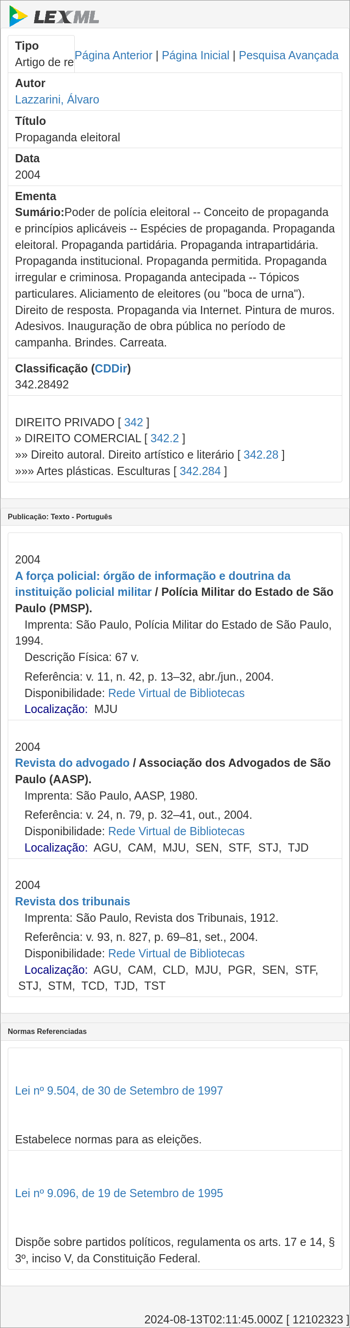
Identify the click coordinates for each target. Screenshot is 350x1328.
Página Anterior (114, 55)
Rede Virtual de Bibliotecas (176, 693)
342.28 (261, 454)
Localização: (56, 709)
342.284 (200, 471)
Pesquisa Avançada (289, 55)
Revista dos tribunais (72, 901)
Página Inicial (196, 55)
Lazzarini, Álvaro (57, 99)
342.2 (164, 438)
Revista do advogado (72, 762)
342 (133, 422)
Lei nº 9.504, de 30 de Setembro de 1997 (119, 1090)
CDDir (111, 368)
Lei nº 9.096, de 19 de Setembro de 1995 (119, 1193)
